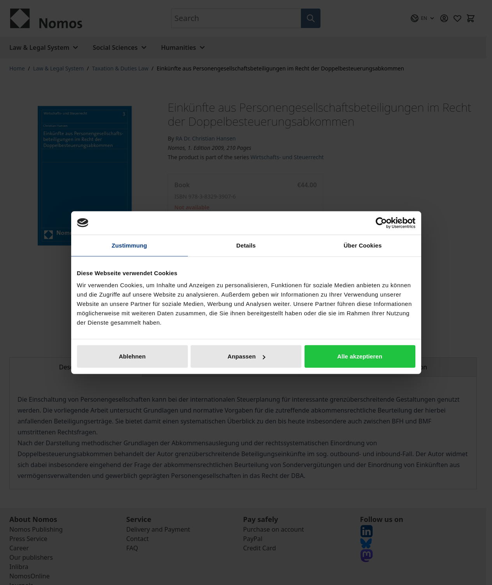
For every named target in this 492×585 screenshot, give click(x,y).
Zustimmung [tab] (129, 245)
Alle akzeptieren (359, 356)
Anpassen (246, 356)
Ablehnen (132, 356)
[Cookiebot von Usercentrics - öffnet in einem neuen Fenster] (381, 222)
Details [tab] (246, 245)
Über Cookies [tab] (363, 245)
